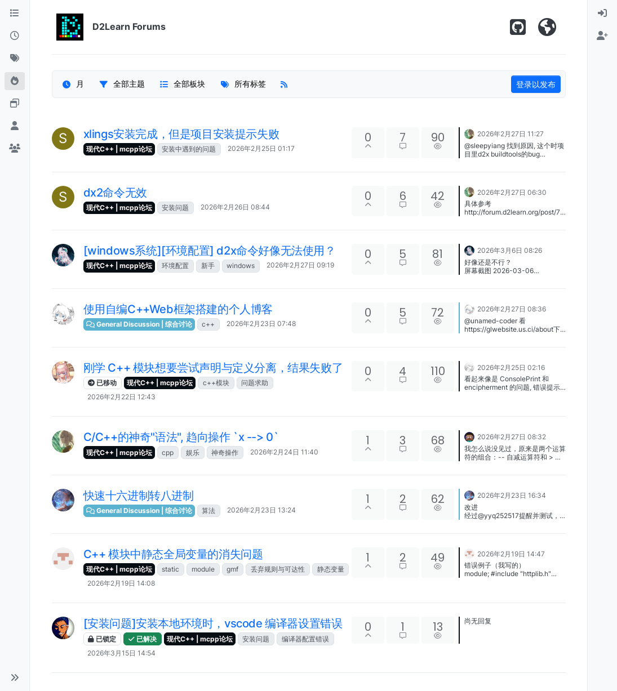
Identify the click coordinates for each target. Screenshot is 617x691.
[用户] (15, 126)
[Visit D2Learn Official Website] (547, 27)
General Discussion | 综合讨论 (139, 324)
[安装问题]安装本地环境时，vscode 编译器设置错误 (213, 623)
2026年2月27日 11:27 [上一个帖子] (510, 134)
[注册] (602, 36)
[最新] (15, 36)
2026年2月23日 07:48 (261, 323)
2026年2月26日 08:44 (235, 207)
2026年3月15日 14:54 (121, 653)
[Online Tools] (15, 104)
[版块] (15, 14)
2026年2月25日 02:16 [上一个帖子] (511, 367)
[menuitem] (602, 14)
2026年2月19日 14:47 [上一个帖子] (511, 554)
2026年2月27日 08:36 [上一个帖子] (511, 309)
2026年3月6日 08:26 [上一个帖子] (509, 250)
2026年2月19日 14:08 (121, 583)
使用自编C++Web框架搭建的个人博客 (178, 309)
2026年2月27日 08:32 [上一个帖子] (511, 437)
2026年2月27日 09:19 (300, 265)
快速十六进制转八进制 (138, 495)
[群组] (15, 149)
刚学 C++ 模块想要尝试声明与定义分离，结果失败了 (213, 368)
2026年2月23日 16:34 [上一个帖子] (511, 495)
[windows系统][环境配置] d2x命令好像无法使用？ (209, 250)
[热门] (15, 81)
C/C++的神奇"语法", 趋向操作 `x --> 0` (181, 437)
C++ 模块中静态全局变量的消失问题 (173, 554)
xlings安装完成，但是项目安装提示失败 (181, 134)
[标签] (15, 59)
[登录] (602, 14)
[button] (15, 677)
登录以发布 (536, 84)
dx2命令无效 (115, 192)
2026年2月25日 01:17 (261, 148)
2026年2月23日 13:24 (261, 510)
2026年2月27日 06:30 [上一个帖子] (512, 192)
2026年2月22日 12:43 (121, 397)
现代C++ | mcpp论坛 (119, 149)
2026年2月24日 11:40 (284, 452)
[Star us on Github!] (518, 27)
